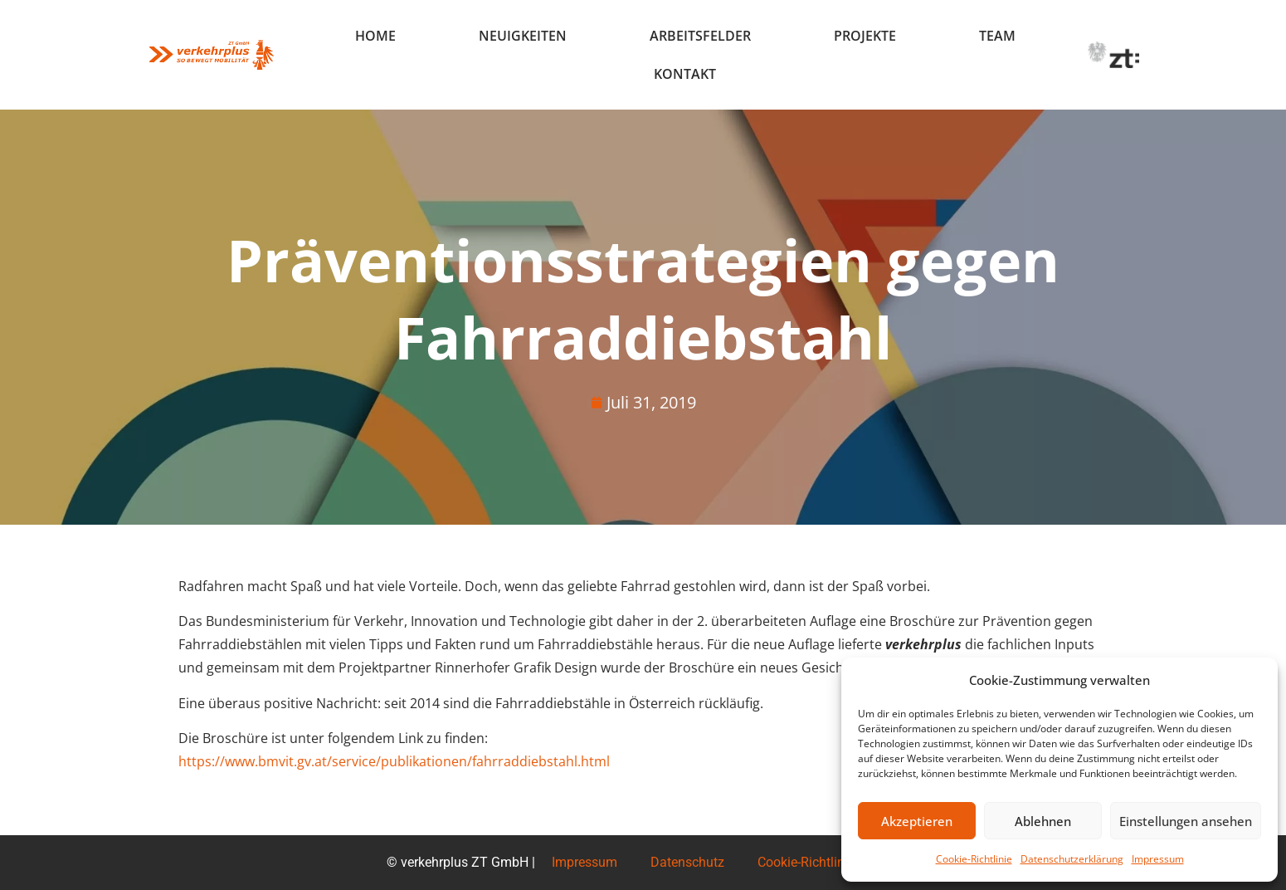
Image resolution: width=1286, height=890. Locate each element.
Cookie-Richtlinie (974, 859)
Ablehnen (1043, 821)
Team (997, 36)
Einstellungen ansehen (1185, 821)
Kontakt (685, 74)
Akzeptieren (916, 821)
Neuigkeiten (523, 36)
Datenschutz (687, 862)
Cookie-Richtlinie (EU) (820, 862)
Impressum (1158, 859)
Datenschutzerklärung (1072, 859)
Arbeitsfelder (700, 36)
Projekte (865, 36)
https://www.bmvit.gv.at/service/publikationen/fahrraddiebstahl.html (394, 761)
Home (375, 36)
